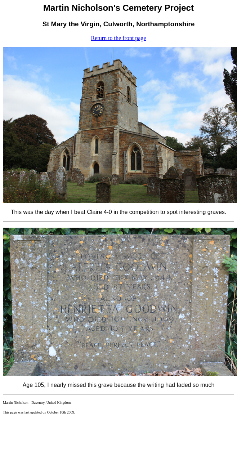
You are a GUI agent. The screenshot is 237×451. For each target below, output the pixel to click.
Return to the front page (118, 38)
